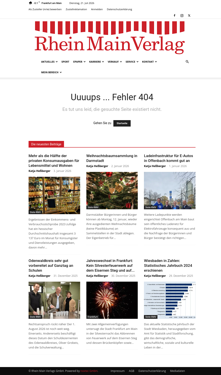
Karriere (96, 61)
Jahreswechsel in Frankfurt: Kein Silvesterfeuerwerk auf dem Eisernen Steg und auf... (110, 265)
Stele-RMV (35, 212)
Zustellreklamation (76, 9)
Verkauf (115, 61)
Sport (65, 61)
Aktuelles (49, 61)
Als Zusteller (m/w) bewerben (45, 9)
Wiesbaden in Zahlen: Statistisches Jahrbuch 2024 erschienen (168, 265)
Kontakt (149, 61)
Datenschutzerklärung (119, 9)
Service (132, 61)
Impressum (118, 371)
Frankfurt (93, 316)
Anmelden (97, 9)
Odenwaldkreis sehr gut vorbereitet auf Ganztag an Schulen (51, 265)
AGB (131, 371)
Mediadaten (177, 371)
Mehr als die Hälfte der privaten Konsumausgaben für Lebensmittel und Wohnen (54, 161)
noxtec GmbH (88, 371)
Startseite (122, 123)
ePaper (79, 61)
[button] (187, 62)
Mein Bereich (51, 72)
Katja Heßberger (39, 171)
